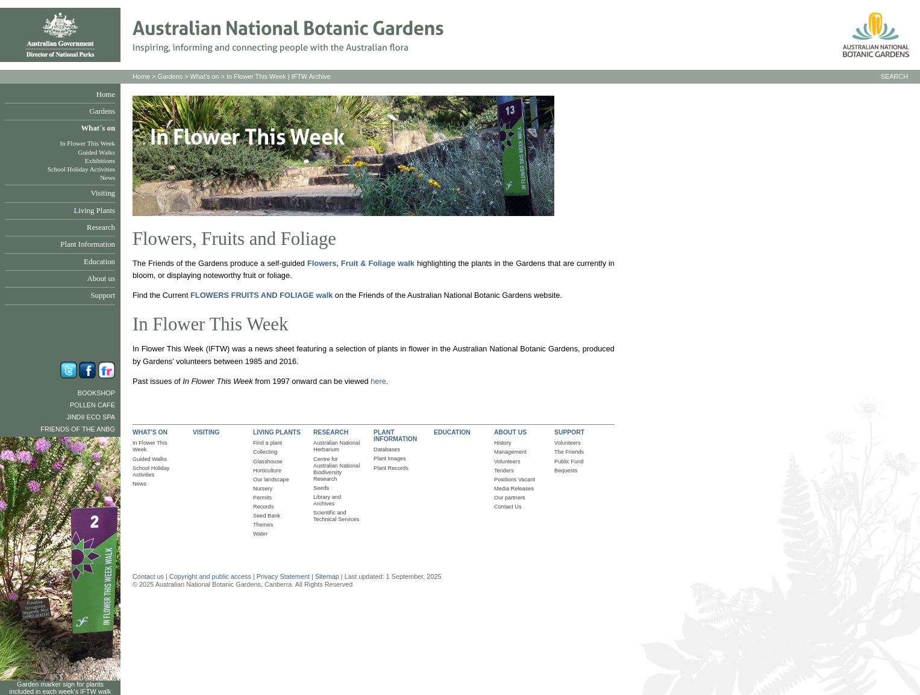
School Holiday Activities (81, 169)
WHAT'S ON (150, 432)
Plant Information (87, 244)
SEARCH (894, 76)
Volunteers (507, 462)
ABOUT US (510, 432)
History (503, 443)
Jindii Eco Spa (90, 417)
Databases (387, 449)
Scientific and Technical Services (336, 516)
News (107, 177)
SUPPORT (569, 432)
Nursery (262, 489)
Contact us (148, 576)
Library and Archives (327, 500)
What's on (204, 76)
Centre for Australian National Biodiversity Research (336, 469)
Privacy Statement (284, 576)
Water (260, 534)
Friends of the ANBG (77, 429)
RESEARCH (330, 432)
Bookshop (96, 393)
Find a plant (267, 443)
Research (101, 227)
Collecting (265, 452)
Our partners (509, 498)
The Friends (569, 452)
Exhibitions (100, 160)
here (378, 381)
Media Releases (514, 489)
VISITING (206, 432)
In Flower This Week (87, 143)
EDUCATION (452, 432)
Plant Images (390, 459)
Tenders (504, 471)
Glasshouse (268, 462)
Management (510, 452)
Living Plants (94, 210)
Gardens (102, 111)
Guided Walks (96, 152)
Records (263, 507)
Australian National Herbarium (336, 446)
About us (101, 278)
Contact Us (508, 507)
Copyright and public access (210, 576)
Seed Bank (266, 516)
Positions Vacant (514, 480)
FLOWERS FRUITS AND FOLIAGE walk (261, 295)
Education (99, 262)
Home (105, 94)
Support (102, 295)
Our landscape (271, 480)
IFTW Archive (311, 76)
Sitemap (327, 576)
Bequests (565, 471)
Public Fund (569, 462)
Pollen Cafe (92, 405)
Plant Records (391, 468)
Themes (263, 525)
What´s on (98, 128)
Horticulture (267, 471)
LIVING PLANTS (277, 432)
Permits (262, 498)
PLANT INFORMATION (395, 435)
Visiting (103, 193)
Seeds (321, 488)
